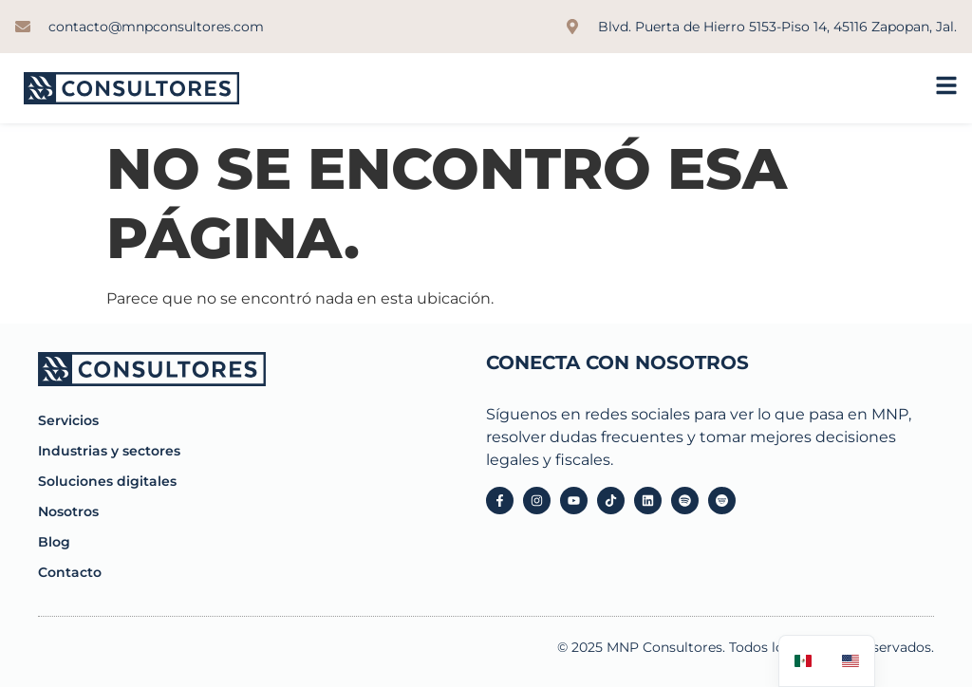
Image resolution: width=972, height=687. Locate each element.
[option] (850, 661)
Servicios (68, 420)
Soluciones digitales (107, 481)
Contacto (70, 572)
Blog (54, 541)
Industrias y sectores (109, 450)
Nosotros (68, 511)
